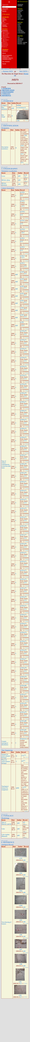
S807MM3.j (26, 198)
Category (4, 105)
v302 (20, 995)
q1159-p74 (23, 366)
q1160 (22, 286)
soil (24, 822)
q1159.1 (22, 201)
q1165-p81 (23, 730)
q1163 (22, 300)
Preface (3, 18)
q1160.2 (22, 247)
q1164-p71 (23, 606)
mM (13, 108)
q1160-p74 (23, 428)
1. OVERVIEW (6, 88)
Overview (4, 19)
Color (3, 829)
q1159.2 (22, 211)
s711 (22, 755)
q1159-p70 (23, 331)
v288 (20, 964)
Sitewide (4, 63)
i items (19, 12)
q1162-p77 (23, 535)
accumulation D (21, 107)
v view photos (21, 31)
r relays (19, 27)
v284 (17, 120)
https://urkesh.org (5, 68)
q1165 (22, 315)
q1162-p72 (23, 490)
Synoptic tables (5, 56)
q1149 (22, 272)
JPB (25, 787)
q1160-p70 (23, 393)
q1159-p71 (23, 340)
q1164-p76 (23, 650)
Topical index (5, 8)
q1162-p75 (23, 517)
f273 (22, 154)
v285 (20, 920)
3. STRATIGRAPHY (7, 92)
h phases (19, 23)
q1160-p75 (23, 437)
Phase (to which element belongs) (6, 761)
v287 (20, 949)
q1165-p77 (23, 694)
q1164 (22, 308)
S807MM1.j (26, 109)
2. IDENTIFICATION (7, 90)
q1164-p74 (23, 632)
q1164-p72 (23, 614)
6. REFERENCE (6, 95)
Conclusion (4, 26)
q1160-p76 (23, 446)
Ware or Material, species (6, 823)
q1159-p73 (23, 357)
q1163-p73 (23, 570)
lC (12, 116)
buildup (18, 105)
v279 (20, 858)
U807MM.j (26, 209)
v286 (20, 935)
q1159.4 (22, 229)
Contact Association (7, 188)
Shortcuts (4, 11)
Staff (3, 21)
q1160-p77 (23, 455)
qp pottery (20, 16)
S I (5, 23)
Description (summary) (5, 148)
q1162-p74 (23, 508)
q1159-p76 (23, 384)
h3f (22, 761)
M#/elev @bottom (4, 184)
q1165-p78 (23, 703)
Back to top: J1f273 (4, 99)
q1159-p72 (23, 349)
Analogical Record (7, 844)
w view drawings (21, 32)
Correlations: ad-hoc (6, 59)
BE (6, 40)
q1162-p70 (23, 473)
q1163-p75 (23, 588)
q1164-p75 (23, 641)
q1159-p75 (23, 375)
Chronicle (4, 25)
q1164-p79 (23, 677)
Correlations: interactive (7, 58)
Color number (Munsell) (6, 835)
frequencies (23, 739)
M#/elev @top (6, 180)
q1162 (22, 293)
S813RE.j (26, 164)
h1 (23, 787)
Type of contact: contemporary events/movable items (6, 464)
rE (16, 148)
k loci (19, 25)
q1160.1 (22, 238)
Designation (5, 128)
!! (15, 195)
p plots (19, 26)
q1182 (22, 322)
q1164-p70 (23, 597)
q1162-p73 (23, 499)
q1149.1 (22, 192)
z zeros (19, 17)
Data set (4, 53)
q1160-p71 (23, 402)
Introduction (5, 30)
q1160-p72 (23, 411)
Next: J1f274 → (24, 71)
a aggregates (20, 10)
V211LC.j (26, 757)
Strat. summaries (6, 61)
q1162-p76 (23, 526)
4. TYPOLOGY (5, 94)
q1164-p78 (23, 668)
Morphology (5, 818)
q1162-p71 (23, 482)
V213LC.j (26, 120)
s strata (19, 28)
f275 (22, 162)
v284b (20, 905)
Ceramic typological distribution (5, 743)
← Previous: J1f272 (7, 71)
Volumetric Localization (9, 171)
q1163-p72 (23, 561)
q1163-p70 (23, 544)
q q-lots (19, 14)
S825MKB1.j (26, 811)
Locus (3, 176)
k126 (22, 145)
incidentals (20, 5)
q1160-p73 (23, 419)
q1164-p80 (23, 685)
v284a (20, 891)
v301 (20, 982)
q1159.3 (22, 220)
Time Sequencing (6, 750)
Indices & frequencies (7, 55)
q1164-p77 (23, 659)
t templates (20, 30)
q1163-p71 (23, 552)
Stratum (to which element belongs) (6, 756)
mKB (17, 788)
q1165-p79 (23, 712)
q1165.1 (22, 263)
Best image (3, 116)
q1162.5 (22, 256)
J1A (25, 755)
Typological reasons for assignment (5, 788)
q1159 (22, 279)
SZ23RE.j (26, 861)
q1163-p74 (23, 579)
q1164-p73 (23, 623)
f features (20, 11)
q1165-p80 (23, 721)
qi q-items (20, 15)
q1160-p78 (23, 464)
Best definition (4, 108)
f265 (25, 135)
